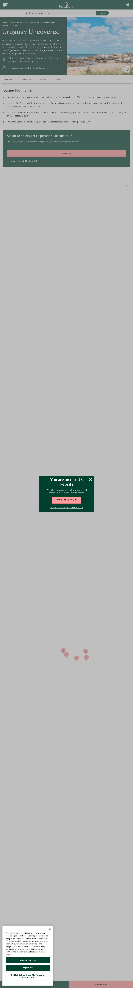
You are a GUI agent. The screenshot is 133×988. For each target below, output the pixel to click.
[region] (27, 955)
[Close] (50, 929)
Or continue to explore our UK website (66, 507)
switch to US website (66, 500)
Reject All (28, 967)
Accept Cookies (27, 960)
